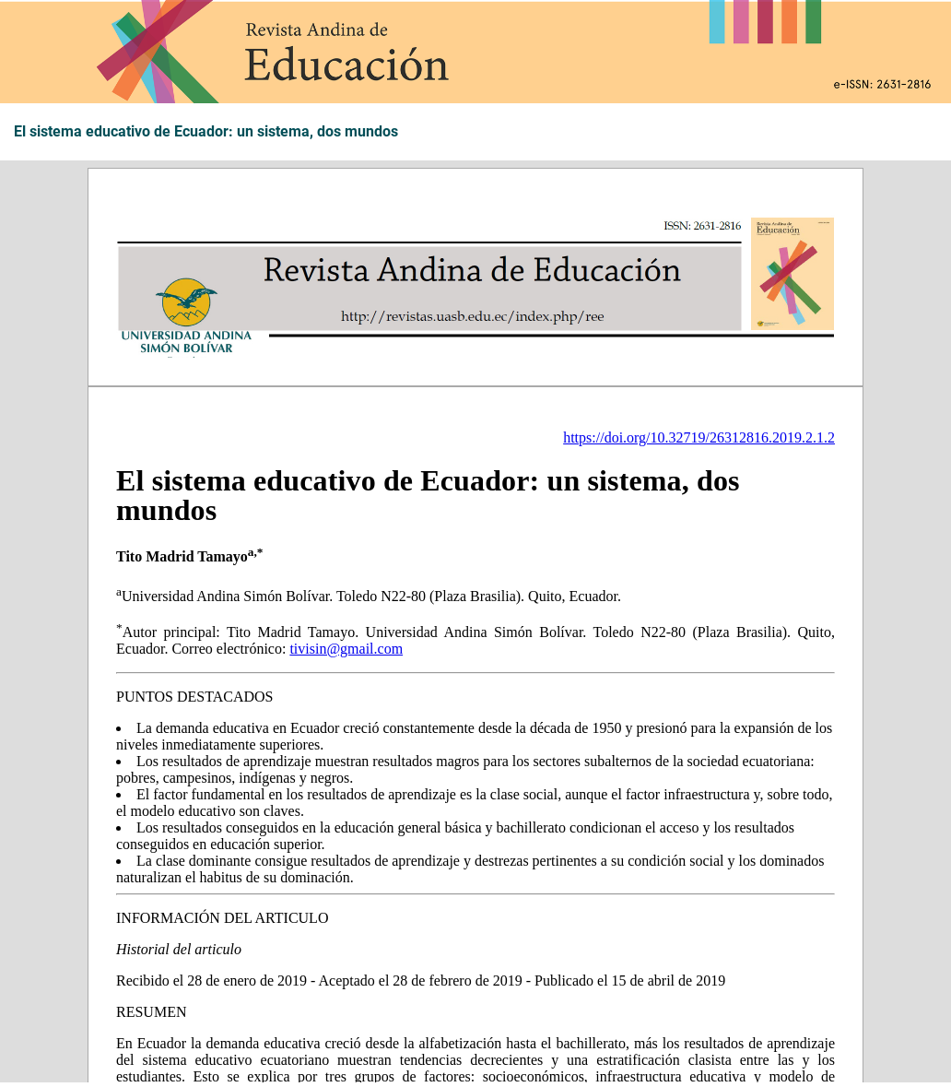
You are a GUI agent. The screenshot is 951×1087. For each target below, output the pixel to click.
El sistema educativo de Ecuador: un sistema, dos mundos (206, 132)
